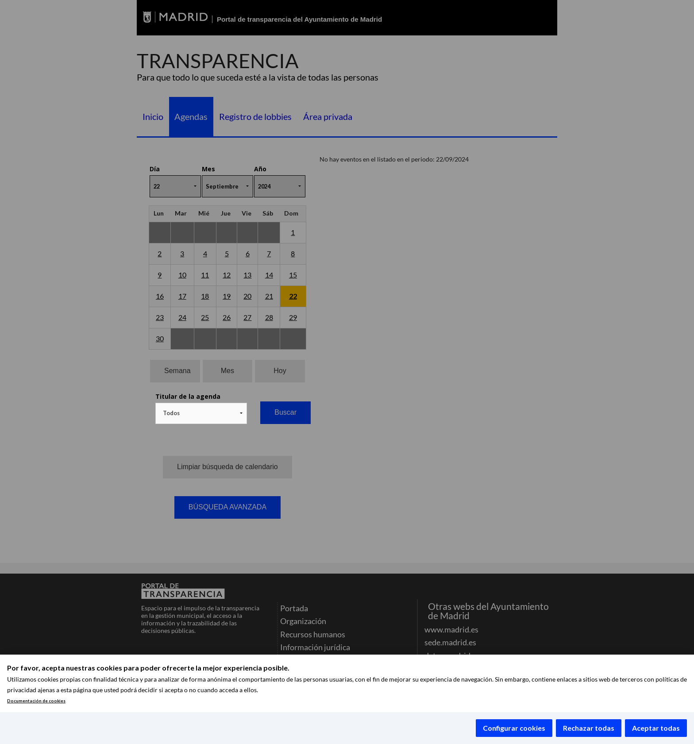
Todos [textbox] (171, 412)
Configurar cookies (514, 728)
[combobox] (201, 413)
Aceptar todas (656, 728)
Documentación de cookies (36, 700)
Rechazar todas (588, 728)
